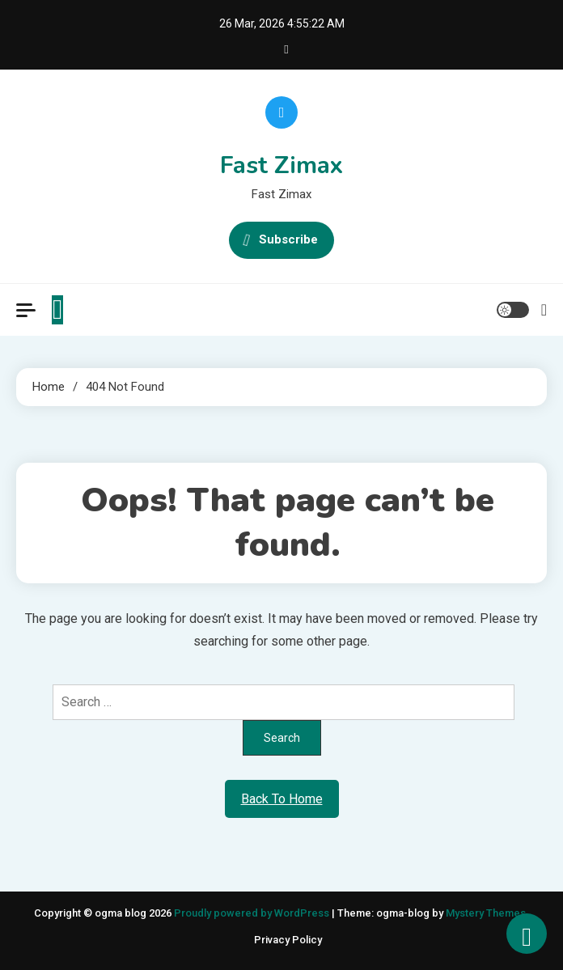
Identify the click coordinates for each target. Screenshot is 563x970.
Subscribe (281, 240)
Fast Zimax (281, 165)
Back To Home (282, 799)
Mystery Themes (486, 913)
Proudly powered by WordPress (253, 913)
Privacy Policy (288, 940)
